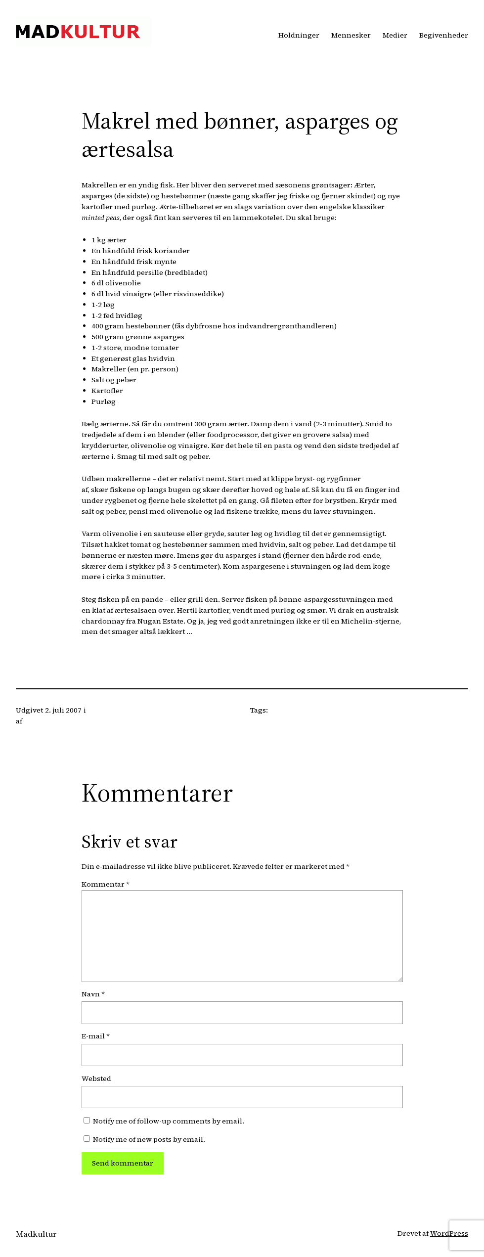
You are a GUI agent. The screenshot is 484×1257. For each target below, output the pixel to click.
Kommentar (106, 884)
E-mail (96, 1036)
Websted (96, 1078)
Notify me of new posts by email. (149, 1139)
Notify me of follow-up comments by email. (168, 1121)
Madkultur (36, 1234)
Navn (93, 994)
